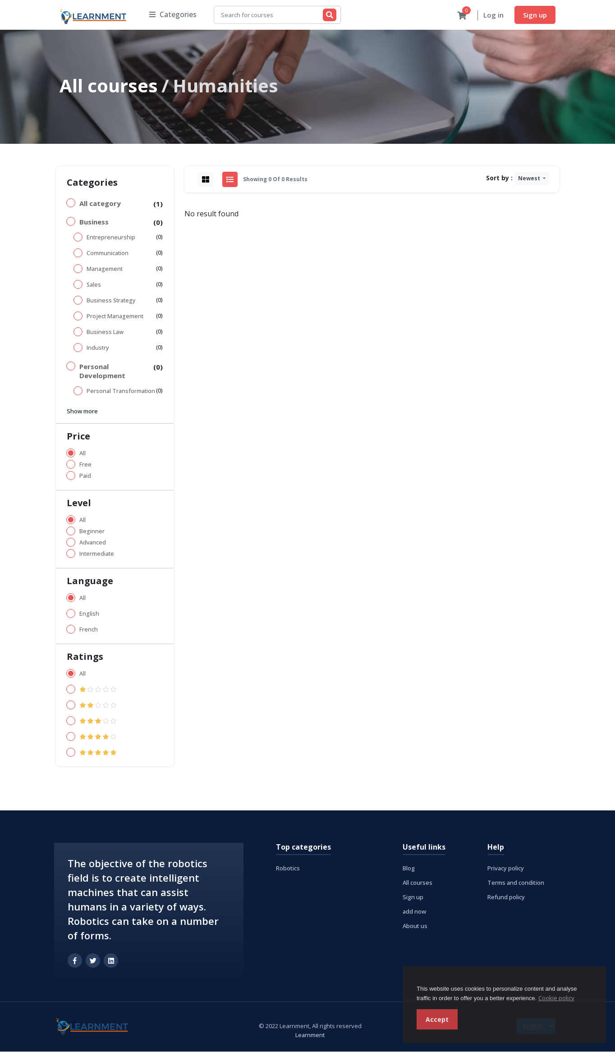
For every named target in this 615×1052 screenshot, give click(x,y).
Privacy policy (505, 868)
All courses (109, 85)
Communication (108, 253)
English (89, 614)
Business (94, 222)
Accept (437, 1019)
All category (100, 203)
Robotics (288, 868)
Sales (94, 285)
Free (85, 465)
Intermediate (96, 554)
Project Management (115, 316)
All (82, 453)
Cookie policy (556, 998)
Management (105, 269)
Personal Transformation (121, 391)
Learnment (310, 1035)
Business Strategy (111, 301)
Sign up (535, 14)
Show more (82, 411)
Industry (98, 348)
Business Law (105, 332)
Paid (85, 476)
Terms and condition (515, 883)
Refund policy (506, 897)
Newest (530, 179)
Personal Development (102, 371)
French (88, 630)
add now (414, 912)
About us (415, 926)
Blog (409, 868)
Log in (493, 15)
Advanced (92, 543)
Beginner (92, 531)
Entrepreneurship (111, 238)
